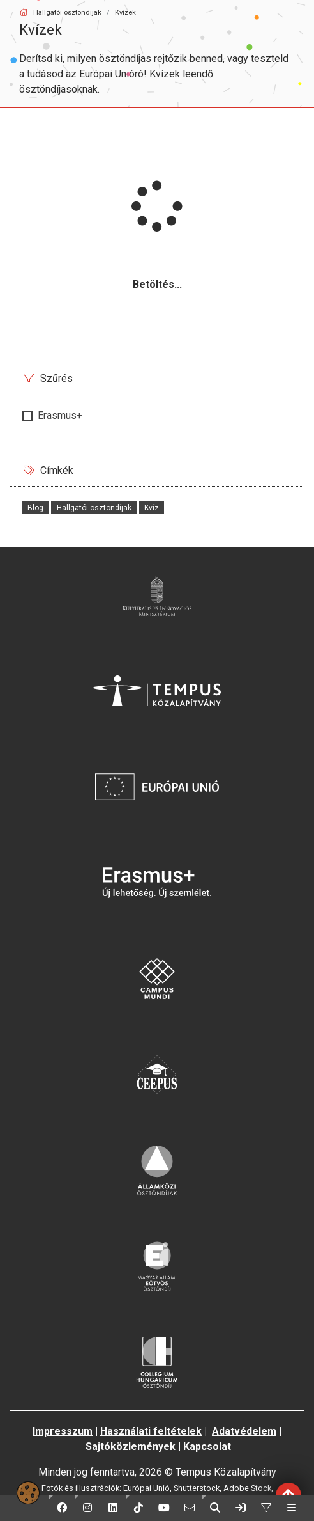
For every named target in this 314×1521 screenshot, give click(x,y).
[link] (240, 1508)
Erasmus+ (60, 415)
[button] (62, 1508)
